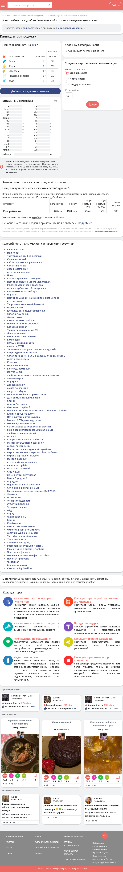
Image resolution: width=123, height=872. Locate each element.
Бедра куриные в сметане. (22, 352)
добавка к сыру (16, 384)
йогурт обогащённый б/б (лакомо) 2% (29, 281)
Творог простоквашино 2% (22, 330)
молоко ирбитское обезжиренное (27, 288)
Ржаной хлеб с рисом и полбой (25, 548)
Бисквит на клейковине (21, 526)
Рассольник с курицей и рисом (25, 545)
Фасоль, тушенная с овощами (24, 278)
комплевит (13, 339)
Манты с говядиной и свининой (25, 442)
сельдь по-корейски (18, 445)
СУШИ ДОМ (13, 471)
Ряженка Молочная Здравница (25, 284)
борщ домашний (17, 565)
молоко (11, 436)
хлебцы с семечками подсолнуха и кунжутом (33, 375)
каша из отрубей (17, 465)
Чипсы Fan (13, 561)
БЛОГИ (9, 847)
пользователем (31, 27)
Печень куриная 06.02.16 (21, 423)
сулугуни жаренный (18, 503)
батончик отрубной (18, 407)
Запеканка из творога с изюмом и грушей (31, 349)
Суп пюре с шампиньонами (23, 487)
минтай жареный (17, 458)
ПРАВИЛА (81, 859)
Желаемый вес (73, 90)
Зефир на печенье (17, 507)
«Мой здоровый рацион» (105, 231)
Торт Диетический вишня (22, 536)
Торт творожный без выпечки (24, 255)
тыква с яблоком (16, 516)
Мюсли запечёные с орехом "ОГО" (27, 394)
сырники (12, 294)
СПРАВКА (68, 842)
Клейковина (14, 523)
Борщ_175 (12, 481)
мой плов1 (13, 252)
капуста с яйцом (16, 391)
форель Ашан (15, 307)
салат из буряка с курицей (22, 532)
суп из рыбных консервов (22, 462)
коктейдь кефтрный (18, 368)
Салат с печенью (16, 265)
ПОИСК (38, 836)
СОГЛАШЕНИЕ (70, 859)
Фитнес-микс (14, 317)
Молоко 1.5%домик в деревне (24, 420)
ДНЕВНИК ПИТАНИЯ (14, 836)
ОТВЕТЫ (38, 853)
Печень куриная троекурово (23, 416)
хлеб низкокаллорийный (22, 433)
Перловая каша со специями (23, 484)
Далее (93, 104)
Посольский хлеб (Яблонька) (23, 323)
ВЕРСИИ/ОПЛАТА (71, 845)
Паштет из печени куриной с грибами (29, 449)
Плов (10, 275)
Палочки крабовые (18, 558)
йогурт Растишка (17, 404)
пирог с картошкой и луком (23, 455)
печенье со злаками (18, 272)
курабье (83, 15)
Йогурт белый (15, 371)
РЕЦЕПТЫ (10, 842)
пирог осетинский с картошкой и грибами (32, 452)
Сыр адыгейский (16, 259)
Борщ (10, 513)
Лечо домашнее (16, 333)
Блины (11, 519)
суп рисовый (14, 301)
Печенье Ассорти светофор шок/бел (28, 555)
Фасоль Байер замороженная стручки (29, 426)
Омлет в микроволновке (21, 336)
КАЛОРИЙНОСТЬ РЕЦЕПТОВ (47, 847)
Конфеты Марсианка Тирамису (25, 439)
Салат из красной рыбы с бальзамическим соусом (36, 355)
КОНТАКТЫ (68, 854)
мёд (9, 510)
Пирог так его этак (17, 365)
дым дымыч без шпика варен (24, 397)
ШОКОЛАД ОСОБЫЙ (18, 468)
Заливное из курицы (19, 542)
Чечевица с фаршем (18, 552)
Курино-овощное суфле (21, 413)
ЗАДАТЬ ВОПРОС (71, 851)
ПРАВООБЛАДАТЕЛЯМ (73, 836)
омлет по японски (17, 387)
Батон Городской (17, 478)
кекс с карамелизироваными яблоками (30, 429)
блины (11, 400)
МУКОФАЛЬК (14, 497)
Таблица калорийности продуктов (28, 15)
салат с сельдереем (18, 358)
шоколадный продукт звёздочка (26, 310)
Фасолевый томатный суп (22, 291)
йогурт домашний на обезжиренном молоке (33, 297)
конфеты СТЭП (15, 346)
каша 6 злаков (15, 249)
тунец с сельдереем (18, 500)
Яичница (12, 494)
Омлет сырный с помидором (24, 529)
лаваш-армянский (17, 268)
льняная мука (15, 378)
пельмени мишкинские (20, 342)
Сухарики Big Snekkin (19, 568)
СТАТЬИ (9, 853)
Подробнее (85, 223)
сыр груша (13, 381)
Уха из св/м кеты (16, 539)
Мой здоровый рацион (70, 27)
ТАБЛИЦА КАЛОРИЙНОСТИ (47, 842)
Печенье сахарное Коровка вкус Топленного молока (37, 410)
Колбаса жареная (17, 326)
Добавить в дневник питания (30, 91)
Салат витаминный (18, 313)
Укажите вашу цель (75, 69)
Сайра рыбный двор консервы (24, 262)
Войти (115, 5)
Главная (6, 15)
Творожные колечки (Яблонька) (25, 304)
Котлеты (12, 362)
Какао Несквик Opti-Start (21, 320)
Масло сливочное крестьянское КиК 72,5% (31, 491)
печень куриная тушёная (21, 474)
